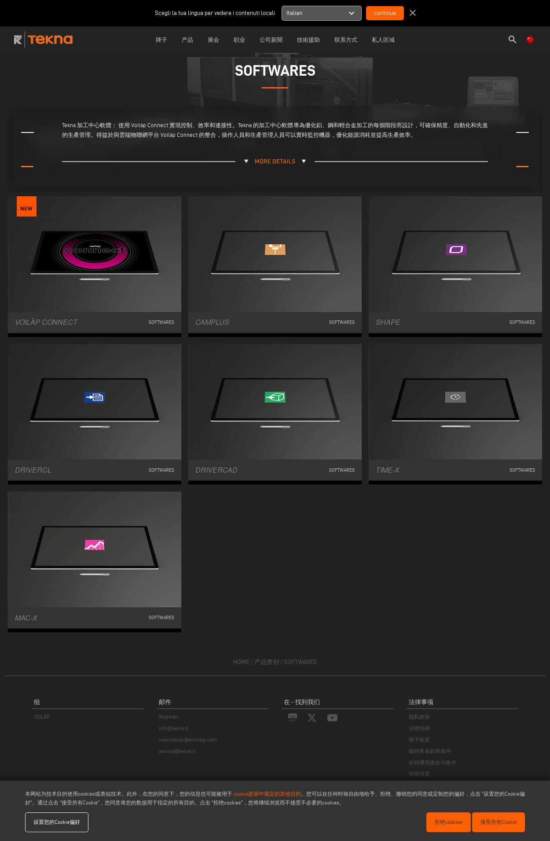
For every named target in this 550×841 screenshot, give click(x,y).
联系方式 (345, 40)
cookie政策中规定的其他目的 (267, 794)
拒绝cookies (448, 822)
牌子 (161, 40)
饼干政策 (419, 739)
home (241, 662)
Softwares (300, 662)
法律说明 (419, 728)
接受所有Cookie (498, 822)
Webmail (168, 717)
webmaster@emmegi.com (188, 739)
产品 (187, 40)
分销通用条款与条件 (432, 762)
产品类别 (266, 662)
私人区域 (383, 40)
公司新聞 (271, 40)
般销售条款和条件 (430, 751)
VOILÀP (42, 717)
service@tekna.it (177, 751)
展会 (213, 40)
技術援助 (308, 40)
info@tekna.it (173, 728)
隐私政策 (419, 717)
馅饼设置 (419, 774)
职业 (239, 40)
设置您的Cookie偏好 (56, 822)
